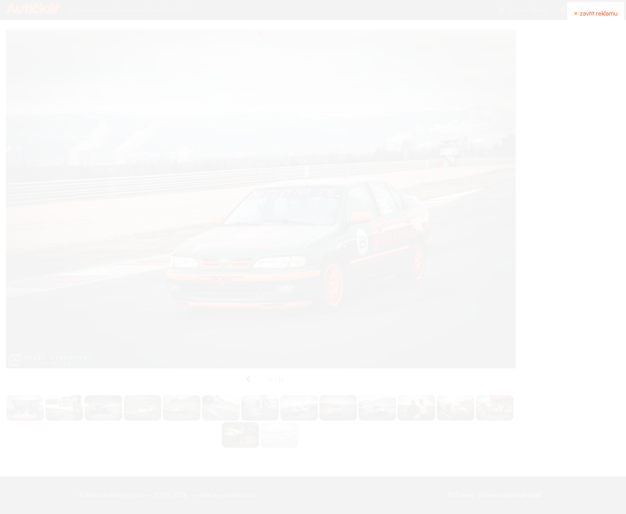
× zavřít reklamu (596, 13)
